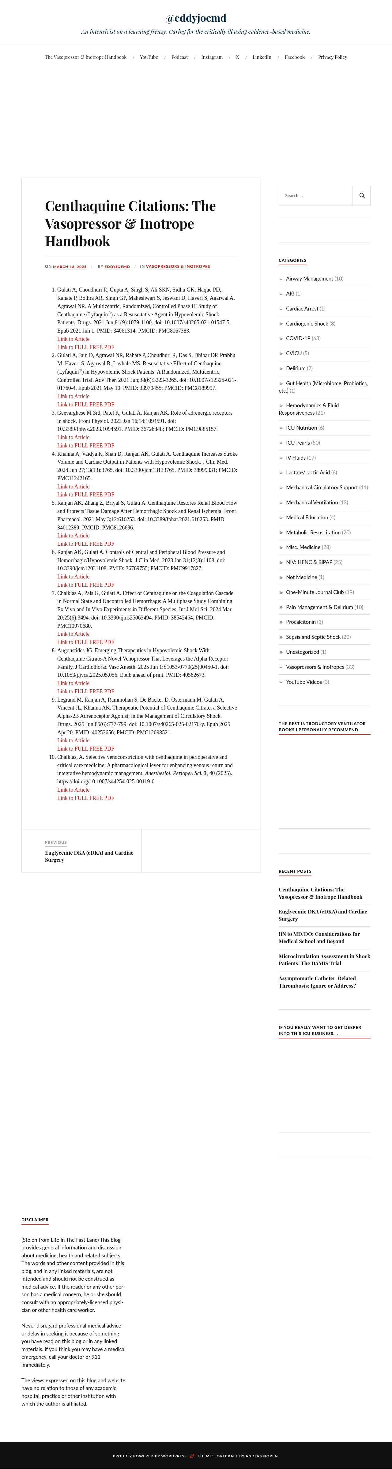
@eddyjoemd (196, 17)
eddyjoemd (119, 266)
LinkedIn (262, 57)
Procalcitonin (301, 622)
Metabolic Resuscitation (313, 532)
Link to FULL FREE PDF (85, 347)
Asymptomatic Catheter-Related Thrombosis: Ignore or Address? (317, 982)
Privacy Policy (332, 57)
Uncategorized (302, 652)
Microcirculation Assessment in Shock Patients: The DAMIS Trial (324, 960)
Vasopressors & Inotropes (181, 266)
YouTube (149, 57)
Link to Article (73, 339)
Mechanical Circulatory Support (322, 487)
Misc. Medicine (303, 547)
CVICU (294, 353)
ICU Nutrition (301, 427)
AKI (290, 293)
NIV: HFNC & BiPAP (309, 562)
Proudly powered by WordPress (150, 1456)
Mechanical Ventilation (312, 502)
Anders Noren (262, 1456)
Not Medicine (301, 577)
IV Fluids (296, 457)
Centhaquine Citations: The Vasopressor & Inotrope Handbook (320, 893)
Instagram (212, 57)
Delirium (296, 368)
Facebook (295, 57)
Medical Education (307, 517)
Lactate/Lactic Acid (308, 472)
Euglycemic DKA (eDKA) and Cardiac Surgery (323, 915)
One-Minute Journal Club (315, 592)
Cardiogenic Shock (307, 323)
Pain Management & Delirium (319, 607)
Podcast (180, 57)
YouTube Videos (304, 682)
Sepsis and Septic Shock (313, 637)
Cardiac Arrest (302, 308)
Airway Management (309, 278)
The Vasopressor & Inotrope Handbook (85, 57)
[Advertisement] (196, 113)
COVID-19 (298, 338)
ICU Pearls (298, 442)
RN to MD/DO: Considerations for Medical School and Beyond (319, 937)
